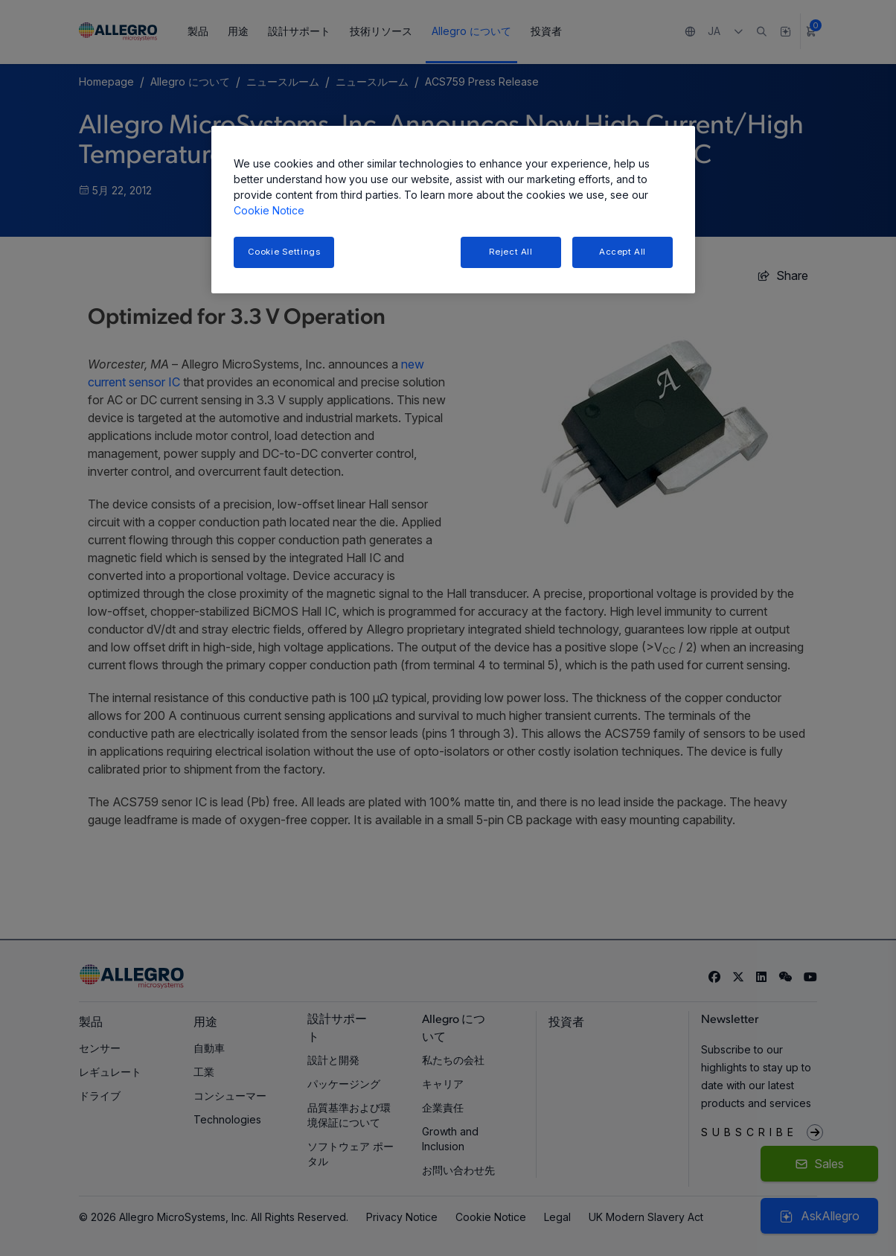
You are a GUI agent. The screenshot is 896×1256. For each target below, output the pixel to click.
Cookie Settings (284, 251)
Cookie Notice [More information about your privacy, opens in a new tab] (269, 210)
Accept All (622, 251)
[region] (453, 209)
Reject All (511, 251)
